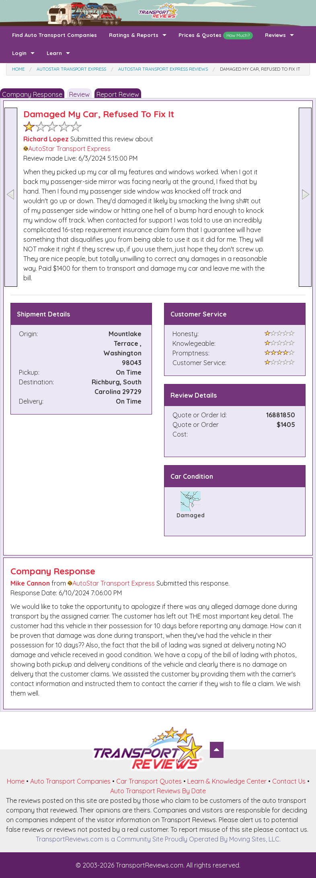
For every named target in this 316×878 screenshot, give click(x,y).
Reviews (275, 35)
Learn (54, 53)
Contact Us (289, 781)
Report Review (117, 94)
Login (19, 53)
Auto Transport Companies (70, 781)
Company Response (32, 94)
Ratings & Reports (133, 35)
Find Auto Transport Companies (54, 35)
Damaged (190, 515)
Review (79, 94)
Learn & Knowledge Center (227, 781)
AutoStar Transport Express (67, 149)
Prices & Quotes (216, 35)
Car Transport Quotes (149, 781)
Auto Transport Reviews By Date (158, 791)
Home (16, 781)
